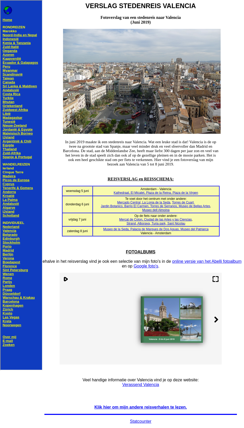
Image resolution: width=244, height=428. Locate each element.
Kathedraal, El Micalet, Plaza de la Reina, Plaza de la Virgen (156, 193)
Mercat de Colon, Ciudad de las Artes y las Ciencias (155, 219)
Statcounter (141, 421)
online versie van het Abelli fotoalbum (206, 261)
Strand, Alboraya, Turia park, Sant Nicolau (156, 223)
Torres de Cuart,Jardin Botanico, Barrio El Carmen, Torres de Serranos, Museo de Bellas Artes (155, 204)
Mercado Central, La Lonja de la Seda (143, 202)
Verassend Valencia (140, 384)
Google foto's (146, 266)
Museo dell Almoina (155, 210)
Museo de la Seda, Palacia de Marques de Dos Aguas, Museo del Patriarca (156, 229)
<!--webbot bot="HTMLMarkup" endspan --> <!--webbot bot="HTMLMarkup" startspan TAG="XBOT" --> (21, 185)
